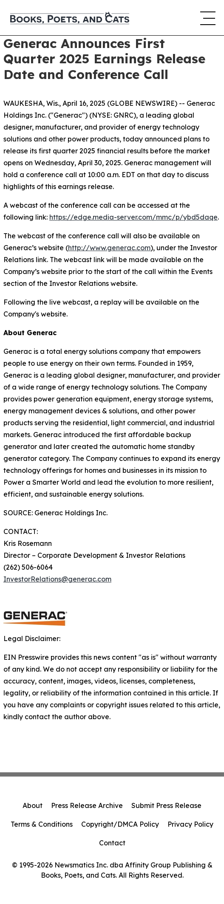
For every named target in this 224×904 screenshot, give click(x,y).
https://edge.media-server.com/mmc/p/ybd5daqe (133, 217)
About (33, 805)
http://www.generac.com (109, 247)
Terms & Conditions (42, 824)
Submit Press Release (166, 805)
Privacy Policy (190, 824)
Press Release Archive (87, 805)
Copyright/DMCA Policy (120, 824)
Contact (112, 843)
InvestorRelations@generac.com (57, 579)
